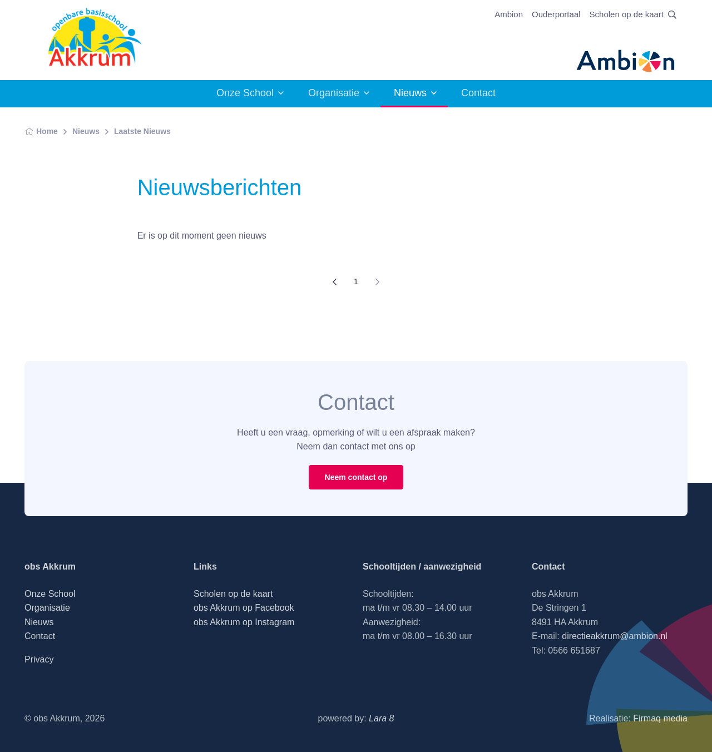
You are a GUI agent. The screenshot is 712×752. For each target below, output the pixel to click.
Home (41, 131)
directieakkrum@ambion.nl (615, 636)
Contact (478, 92)
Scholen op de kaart (627, 14)
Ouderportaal (556, 14)
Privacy (38, 659)
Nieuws (410, 92)
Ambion (509, 14)
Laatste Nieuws (142, 131)
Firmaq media (660, 718)
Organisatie (333, 92)
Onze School (245, 92)
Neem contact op (356, 477)
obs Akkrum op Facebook (244, 607)
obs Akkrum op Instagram (244, 622)
